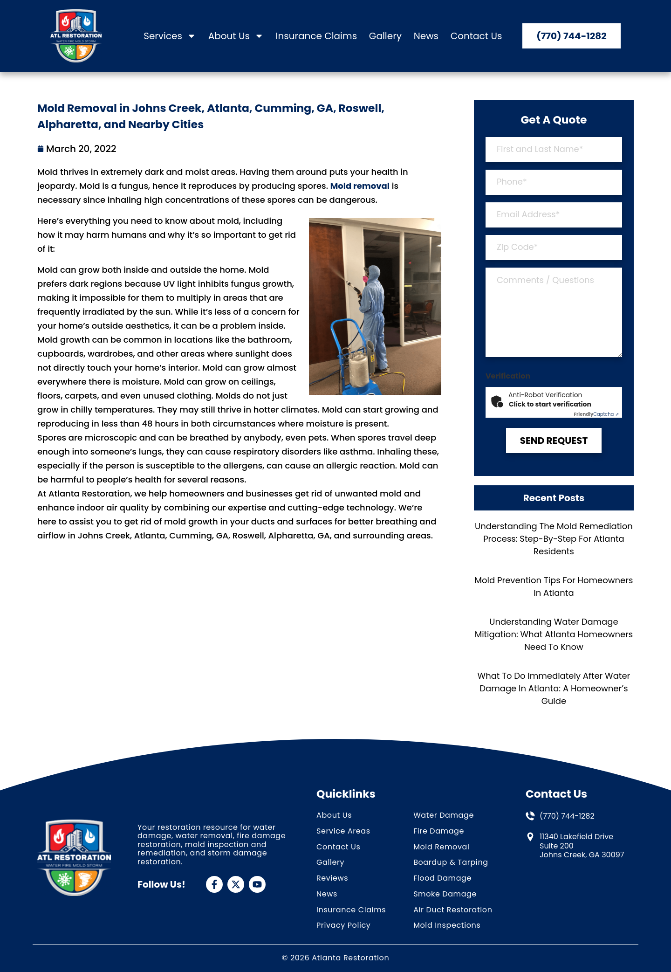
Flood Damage (442, 878)
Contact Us (476, 36)
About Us (236, 36)
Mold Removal (441, 847)
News (426, 36)
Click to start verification (550, 404)
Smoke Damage (445, 894)
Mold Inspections (446, 925)
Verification (508, 376)
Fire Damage (438, 831)
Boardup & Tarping (450, 862)
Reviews (332, 878)
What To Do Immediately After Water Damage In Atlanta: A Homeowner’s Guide (554, 688)
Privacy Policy (343, 925)
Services (170, 36)
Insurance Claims (316, 36)
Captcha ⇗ (596, 414)
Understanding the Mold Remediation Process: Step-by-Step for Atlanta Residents (554, 538)
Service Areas (343, 831)
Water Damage (443, 815)
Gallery (385, 36)
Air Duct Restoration (452, 910)
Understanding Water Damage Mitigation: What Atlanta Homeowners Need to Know (554, 634)
